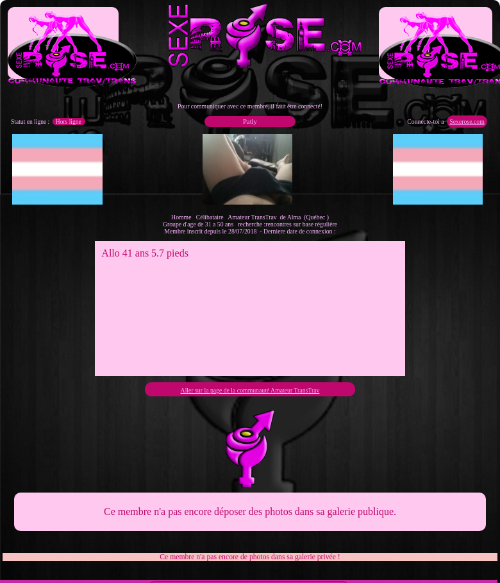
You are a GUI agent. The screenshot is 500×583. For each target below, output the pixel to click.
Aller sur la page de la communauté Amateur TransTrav (250, 390)
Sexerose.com (466, 121)
